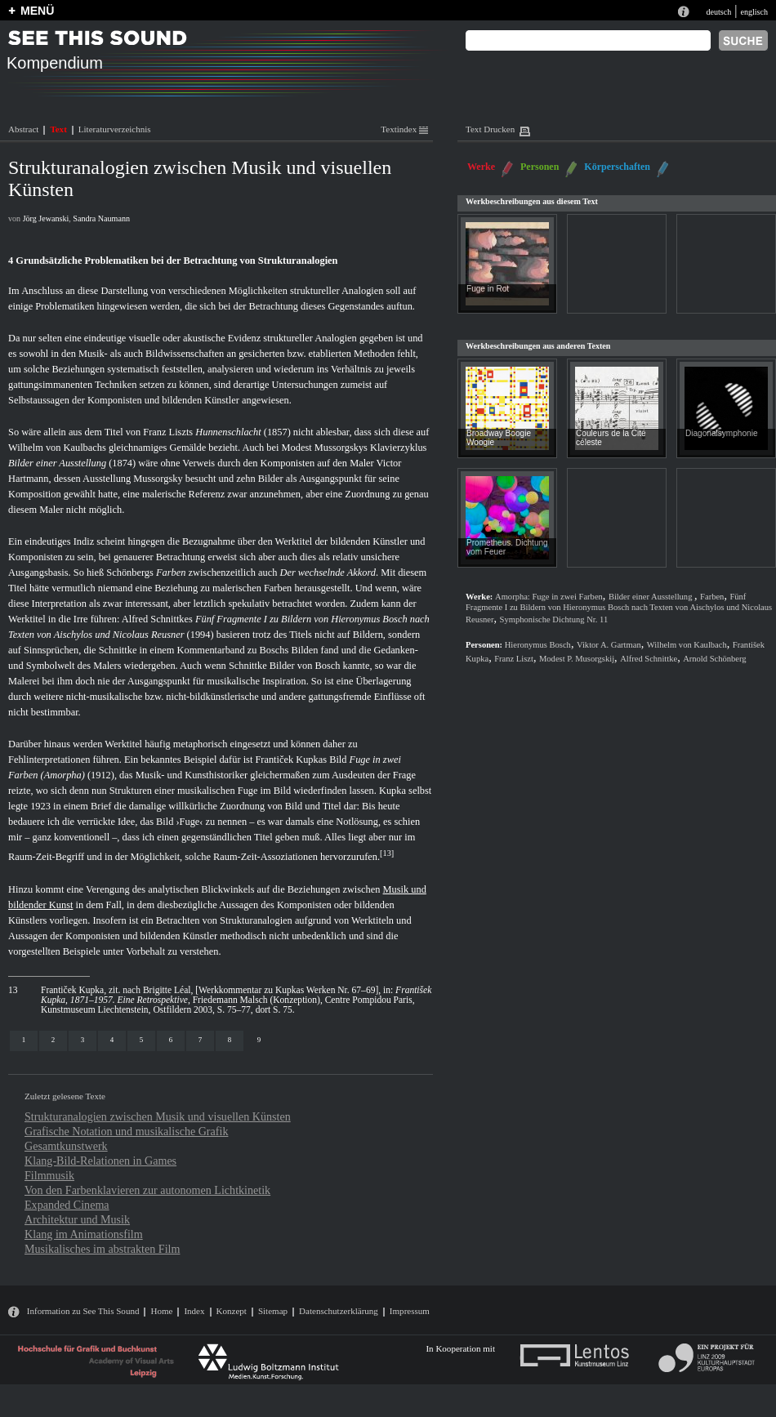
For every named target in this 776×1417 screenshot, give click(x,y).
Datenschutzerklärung (338, 1311)
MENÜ (37, 10)
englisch (754, 11)
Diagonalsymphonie (721, 433)
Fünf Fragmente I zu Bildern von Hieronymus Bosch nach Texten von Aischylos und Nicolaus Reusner (619, 608)
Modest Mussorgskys (325, 447)
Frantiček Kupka (72, 990)
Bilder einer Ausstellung (57, 463)
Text (58, 129)
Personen (539, 166)
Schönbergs (130, 572)
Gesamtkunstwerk (66, 1145)
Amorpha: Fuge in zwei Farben (549, 596)
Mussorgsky (157, 478)
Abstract (23, 129)
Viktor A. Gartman (609, 644)
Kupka (392, 790)
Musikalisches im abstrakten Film (102, 1248)
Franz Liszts (168, 432)
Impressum (410, 1311)
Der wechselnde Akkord (327, 572)
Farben (170, 572)
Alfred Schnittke (648, 658)
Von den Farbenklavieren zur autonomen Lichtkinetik (147, 1189)
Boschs (274, 650)
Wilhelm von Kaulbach (687, 644)
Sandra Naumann (101, 218)
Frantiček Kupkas (291, 759)
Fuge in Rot (487, 288)
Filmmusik (49, 1175)
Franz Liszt (513, 658)
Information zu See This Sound (83, 1311)
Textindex (404, 129)
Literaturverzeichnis (114, 129)
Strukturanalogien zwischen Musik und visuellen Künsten (158, 1116)
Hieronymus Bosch (538, 644)
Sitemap (273, 1311)
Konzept (231, 1311)
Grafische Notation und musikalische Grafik (126, 1131)
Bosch (327, 665)
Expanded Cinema (67, 1204)
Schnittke (118, 650)
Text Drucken (490, 129)
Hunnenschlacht (228, 432)
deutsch (718, 11)
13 (387, 853)
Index (194, 1311)
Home (161, 1311)
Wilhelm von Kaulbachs (57, 447)
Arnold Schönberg (714, 658)
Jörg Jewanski (46, 218)
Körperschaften (617, 166)
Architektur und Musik (77, 1219)
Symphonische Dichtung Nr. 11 (554, 619)
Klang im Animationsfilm (84, 1234)
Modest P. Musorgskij (576, 658)
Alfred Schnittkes (157, 619)
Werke (481, 166)
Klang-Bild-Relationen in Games (100, 1160)
